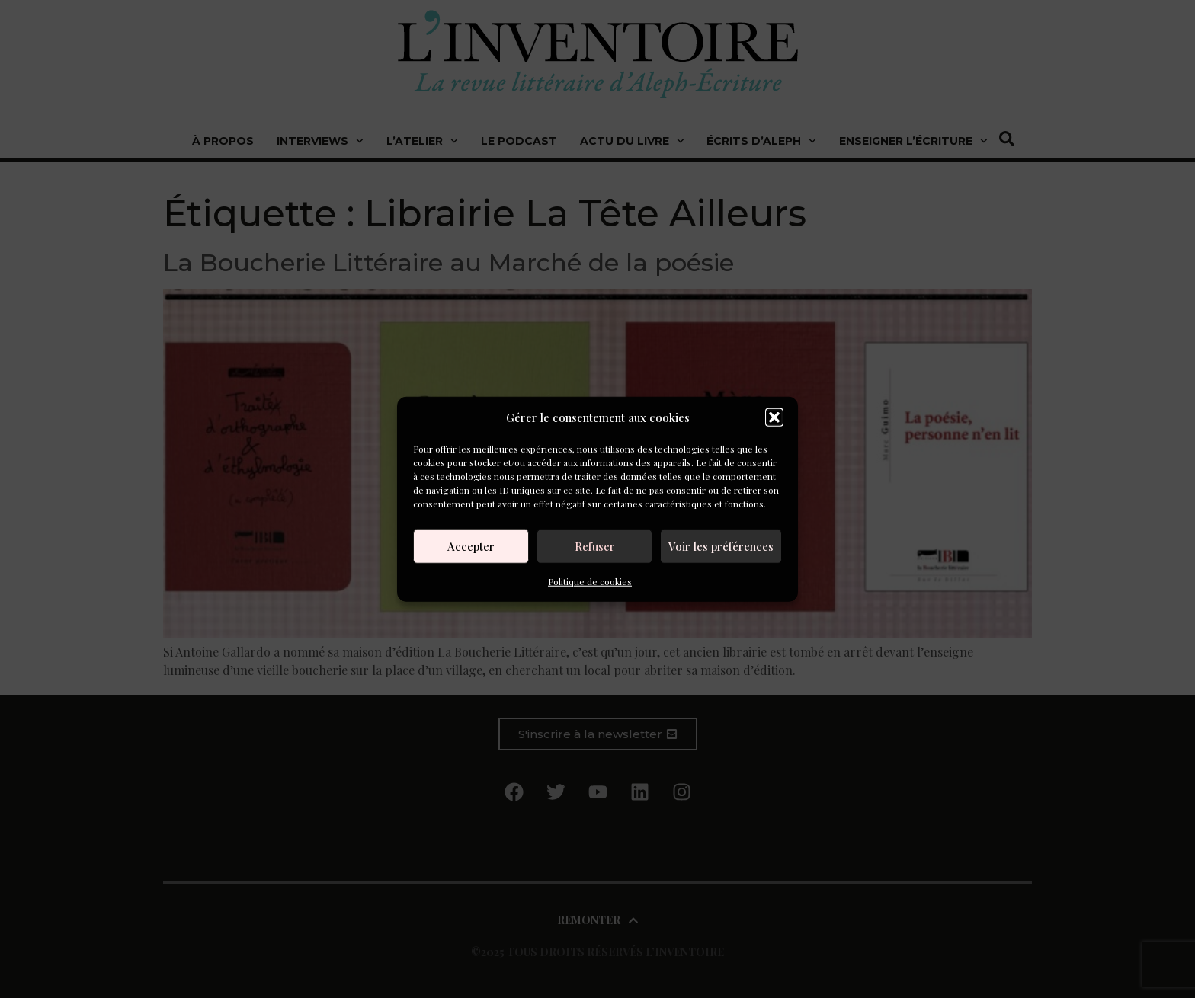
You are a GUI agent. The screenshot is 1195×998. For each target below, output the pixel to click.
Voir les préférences (721, 546)
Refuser (595, 546)
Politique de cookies (590, 580)
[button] (774, 417)
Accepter (471, 546)
